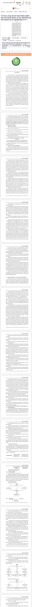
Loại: (4, 40)
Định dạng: (15, 37)
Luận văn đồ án (10, 11)
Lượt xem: (11, 40)
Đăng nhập (29, 2)
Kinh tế (16, 11)
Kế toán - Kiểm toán (23, 11)
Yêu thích (23, 2)
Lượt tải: (18, 40)
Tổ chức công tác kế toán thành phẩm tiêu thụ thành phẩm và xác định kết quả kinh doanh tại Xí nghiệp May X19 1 (16, 18)
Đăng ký (26, 2)
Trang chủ (3, 11)
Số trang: (23, 37)
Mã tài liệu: (6, 37)
